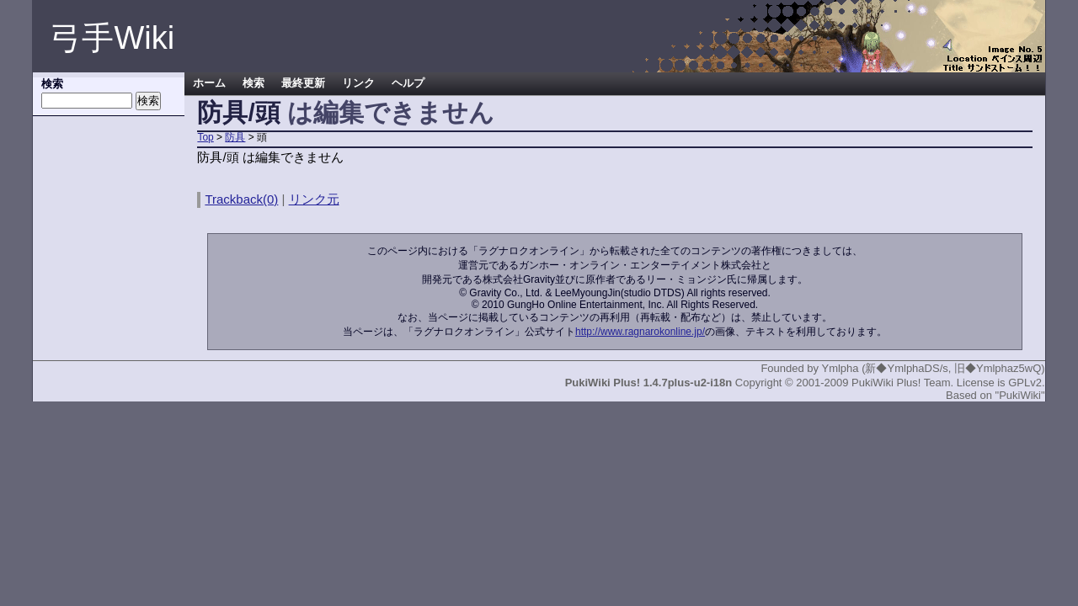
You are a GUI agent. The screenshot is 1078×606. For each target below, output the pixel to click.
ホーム (209, 83)
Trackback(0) (241, 199)
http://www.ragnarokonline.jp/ (640, 332)
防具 (235, 137)
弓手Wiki (112, 38)
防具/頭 (238, 112)
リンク (358, 83)
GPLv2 (1025, 382)
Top (205, 137)
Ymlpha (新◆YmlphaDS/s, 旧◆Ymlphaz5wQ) (932, 368)
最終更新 (303, 83)
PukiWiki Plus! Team (901, 382)
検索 (253, 83)
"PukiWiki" (1020, 395)
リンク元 (314, 199)
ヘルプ (408, 83)
